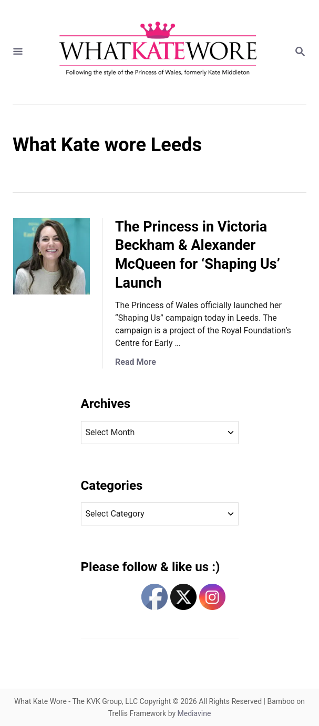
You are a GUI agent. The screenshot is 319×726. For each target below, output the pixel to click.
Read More (135, 362)
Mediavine (194, 713)
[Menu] (18, 52)
